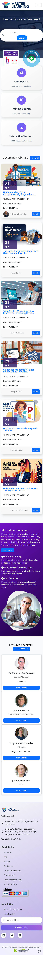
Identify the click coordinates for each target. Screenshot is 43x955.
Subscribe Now (21, 927)
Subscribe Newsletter (13, 909)
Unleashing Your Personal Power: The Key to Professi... (20, 489)
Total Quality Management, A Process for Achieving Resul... (18, 312)
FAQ (5, 857)
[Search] (21, 32)
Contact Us (8, 866)
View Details (21, 687)
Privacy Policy (9, 875)
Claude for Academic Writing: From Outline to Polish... (18, 370)
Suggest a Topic (10, 884)
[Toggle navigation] (38, 5)
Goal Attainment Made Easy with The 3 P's (20, 429)
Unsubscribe (9, 914)
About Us (8, 852)
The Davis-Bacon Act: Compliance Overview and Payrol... (20, 252)
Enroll (35, 214)
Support (7, 861)
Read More (7, 550)
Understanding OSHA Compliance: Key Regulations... (19, 193)
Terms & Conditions (12, 870)
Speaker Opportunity (13, 879)
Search (22, 38)
